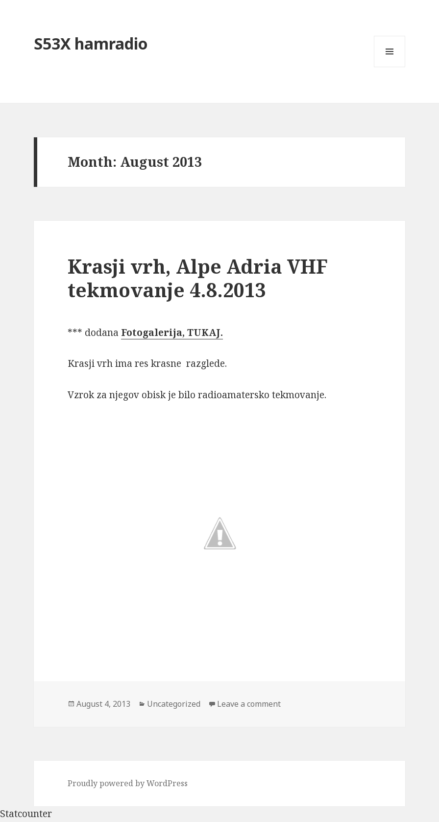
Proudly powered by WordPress (128, 783)
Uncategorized (173, 703)
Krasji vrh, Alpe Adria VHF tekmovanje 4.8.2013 (198, 278)
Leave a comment (249, 703)
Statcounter (26, 813)
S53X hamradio (91, 43)
